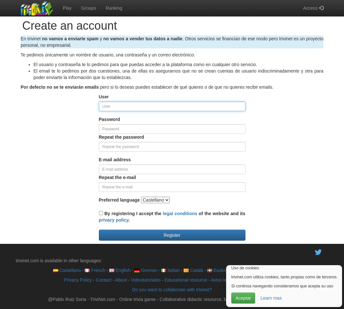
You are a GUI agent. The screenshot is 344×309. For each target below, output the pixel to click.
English (119, 270)
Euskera (218, 270)
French (95, 270)
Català (193, 270)
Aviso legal (222, 280)
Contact (103, 280)
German (145, 270)
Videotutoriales (146, 280)
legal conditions (180, 213)
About (121, 280)
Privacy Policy (78, 280)
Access (313, 8)
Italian (170, 270)
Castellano (67, 270)
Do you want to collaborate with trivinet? (172, 289)
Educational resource (186, 280)
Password (109, 119)
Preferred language (119, 200)
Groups (88, 8)
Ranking (114, 8)
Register (172, 235)
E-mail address (115, 159)
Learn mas (271, 298)
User (104, 96)
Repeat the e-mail (117, 177)
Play (67, 8)
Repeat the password (121, 137)
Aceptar (243, 298)
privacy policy (114, 220)
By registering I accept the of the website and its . (172, 217)
